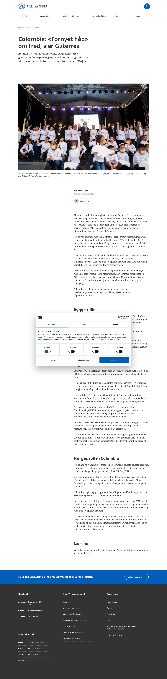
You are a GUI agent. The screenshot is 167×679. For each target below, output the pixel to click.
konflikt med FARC (120, 255)
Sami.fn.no (111, 614)
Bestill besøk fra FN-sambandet (75, 620)
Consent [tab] (51, 324)
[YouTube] (147, 617)
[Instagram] (147, 600)
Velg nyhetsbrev (136, 576)
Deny (53, 360)
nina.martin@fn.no (35, 648)
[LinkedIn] (147, 605)
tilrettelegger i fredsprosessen (120, 236)
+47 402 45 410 (34, 654)
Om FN (24, 16)
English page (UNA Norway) (74, 632)
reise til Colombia (89, 522)
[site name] (32, 6)
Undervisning (44, 16)
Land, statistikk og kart (71, 16)
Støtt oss (118, 16)
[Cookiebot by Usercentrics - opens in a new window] (119, 317)
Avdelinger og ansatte (71, 608)
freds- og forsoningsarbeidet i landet (119, 464)
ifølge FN (132, 218)
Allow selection (83, 360)
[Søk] (147, 6)
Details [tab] (83, 324)
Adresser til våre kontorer (73, 614)
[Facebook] (147, 594)
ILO (108, 620)
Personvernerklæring (71, 638)
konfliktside (129, 549)
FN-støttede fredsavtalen (96, 224)
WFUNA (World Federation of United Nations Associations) (121, 627)
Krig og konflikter (99, 16)
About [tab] (115, 324)
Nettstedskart (112, 602)
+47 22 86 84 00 (34, 617)
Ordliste (110, 608)
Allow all (114, 360)
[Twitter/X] (147, 611)
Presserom (22, 660)
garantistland (99, 243)
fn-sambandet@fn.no (36, 610)
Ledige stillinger (69, 626)
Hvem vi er (138, 16)
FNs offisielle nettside (115, 635)
